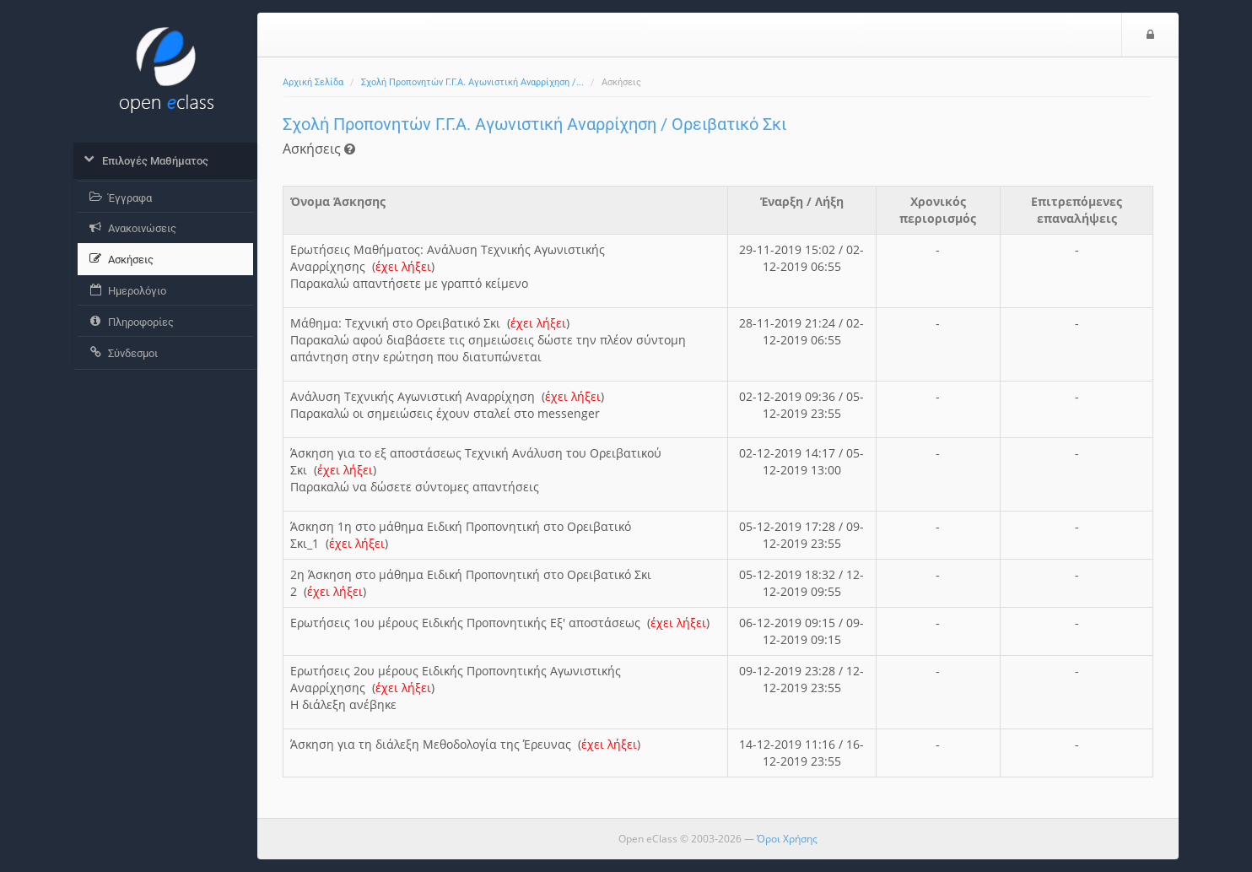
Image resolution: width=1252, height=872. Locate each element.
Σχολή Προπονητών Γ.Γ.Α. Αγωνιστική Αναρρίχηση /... (472, 82)
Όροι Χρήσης (787, 838)
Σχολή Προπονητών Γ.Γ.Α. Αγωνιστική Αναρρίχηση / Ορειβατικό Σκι (534, 124)
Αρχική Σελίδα (313, 82)
